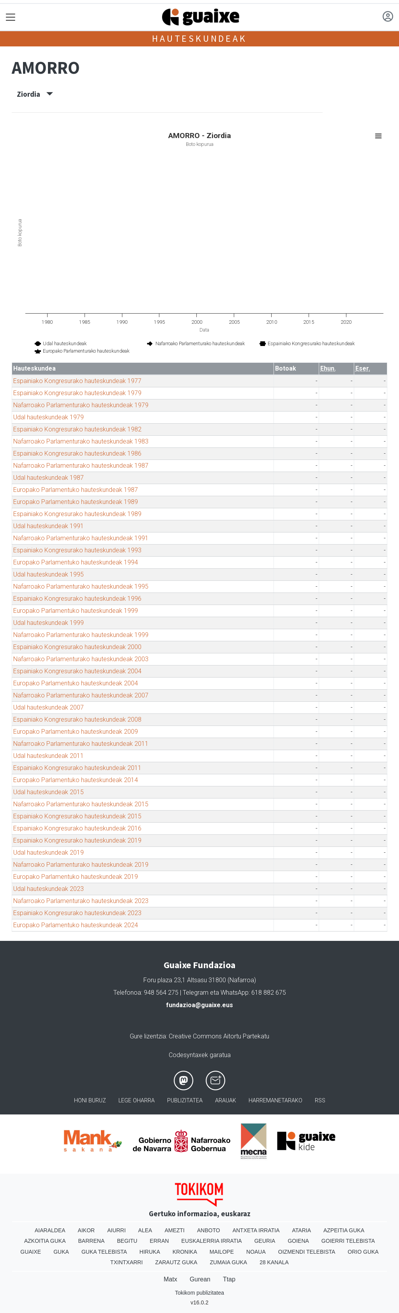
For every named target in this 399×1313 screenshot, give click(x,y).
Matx (170, 1279)
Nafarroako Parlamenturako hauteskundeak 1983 (80, 441)
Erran (159, 1241)
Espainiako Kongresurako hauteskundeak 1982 (77, 429)
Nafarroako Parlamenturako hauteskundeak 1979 (80, 405)
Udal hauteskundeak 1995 (48, 574)
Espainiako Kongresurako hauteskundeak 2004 (77, 671)
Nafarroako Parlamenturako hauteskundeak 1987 (80, 465)
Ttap (229, 1279)
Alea (145, 1230)
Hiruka (149, 1252)
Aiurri (116, 1230)
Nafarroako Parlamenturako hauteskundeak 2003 (80, 659)
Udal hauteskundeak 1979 (48, 417)
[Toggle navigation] (10, 17)
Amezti (174, 1230)
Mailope (222, 1252)
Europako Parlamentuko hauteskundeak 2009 (75, 731)
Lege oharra (136, 1100)
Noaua (256, 1252)
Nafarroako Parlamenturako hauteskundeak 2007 (80, 695)
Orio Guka (363, 1252)
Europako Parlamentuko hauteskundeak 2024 (75, 925)
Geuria (264, 1241)
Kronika (185, 1252)
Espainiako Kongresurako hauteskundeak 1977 (77, 381)
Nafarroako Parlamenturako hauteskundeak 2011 (80, 743)
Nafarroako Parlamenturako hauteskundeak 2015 (80, 804)
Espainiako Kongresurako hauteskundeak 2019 (77, 840)
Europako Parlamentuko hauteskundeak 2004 (75, 683)
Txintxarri (126, 1262)
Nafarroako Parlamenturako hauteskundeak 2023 (80, 901)
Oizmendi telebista (306, 1252)
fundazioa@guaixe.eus (199, 1005)
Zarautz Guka (176, 1262)
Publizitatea (185, 1100)
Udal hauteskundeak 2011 (48, 755)
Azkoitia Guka (45, 1241)
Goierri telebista (348, 1241)
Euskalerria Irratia (211, 1241)
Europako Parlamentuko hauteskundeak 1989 (75, 502)
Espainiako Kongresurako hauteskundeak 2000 (77, 647)
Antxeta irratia (256, 1230)
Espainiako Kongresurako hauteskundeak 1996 (77, 598)
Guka (61, 1252)
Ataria (301, 1230)
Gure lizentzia (148, 1036)
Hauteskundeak (199, 38)
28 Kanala (274, 1262)
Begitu (127, 1241)
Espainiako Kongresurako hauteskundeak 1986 (77, 453)
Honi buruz (90, 1100)
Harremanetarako (275, 1100)
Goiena (298, 1241)
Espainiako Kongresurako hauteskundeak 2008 (77, 719)
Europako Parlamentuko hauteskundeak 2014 (75, 780)
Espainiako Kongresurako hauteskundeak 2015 (77, 816)
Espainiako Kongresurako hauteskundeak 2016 (77, 828)
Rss (320, 1100)
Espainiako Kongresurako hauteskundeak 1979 (77, 393)
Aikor (86, 1230)
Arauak (225, 1100)
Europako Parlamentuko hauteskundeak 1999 (75, 610)
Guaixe (30, 1252)
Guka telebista (104, 1252)
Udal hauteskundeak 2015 (48, 792)
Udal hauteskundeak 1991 (48, 526)
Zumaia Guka (228, 1262)
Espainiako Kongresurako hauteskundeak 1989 (77, 514)
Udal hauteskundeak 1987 (48, 477)
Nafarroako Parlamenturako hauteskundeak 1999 (80, 635)
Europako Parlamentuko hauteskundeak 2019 (75, 876)
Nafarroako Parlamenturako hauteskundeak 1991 (80, 538)
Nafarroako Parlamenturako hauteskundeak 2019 (80, 864)
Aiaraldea (50, 1230)
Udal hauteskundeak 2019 (48, 852)
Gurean (200, 1279)
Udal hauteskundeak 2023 (48, 888)
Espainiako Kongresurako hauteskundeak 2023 (77, 913)
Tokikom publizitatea (199, 1293)
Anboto (208, 1230)
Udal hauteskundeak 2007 (48, 707)
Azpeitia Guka (343, 1230)
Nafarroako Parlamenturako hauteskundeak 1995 (80, 586)
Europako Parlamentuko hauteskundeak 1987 (75, 489)
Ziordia (35, 94)
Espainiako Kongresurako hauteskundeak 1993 (77, 550)
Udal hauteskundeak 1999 (48, 622)
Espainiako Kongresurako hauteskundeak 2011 (77, 768)
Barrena (91, 1241)
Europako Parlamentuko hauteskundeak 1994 (75, 562)
